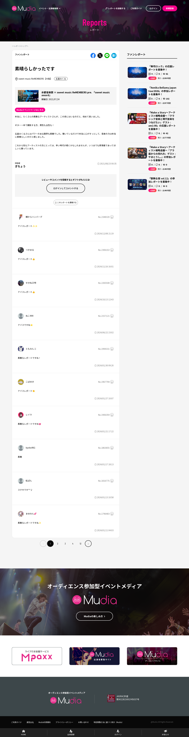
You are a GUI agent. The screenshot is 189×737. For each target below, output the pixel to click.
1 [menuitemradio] (50, 543)
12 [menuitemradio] (80, 543)
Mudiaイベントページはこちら (30, 109)
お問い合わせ (83, 722)
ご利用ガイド (136, 8)
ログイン (153, 8)
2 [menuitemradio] (57, 543)
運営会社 (30, 722)
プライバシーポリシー (64, 722)
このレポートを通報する (66, 202)
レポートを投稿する (115, 8)
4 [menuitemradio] (72, 543)
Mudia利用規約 (45, 722)
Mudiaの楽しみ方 (94, 616)
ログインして (65, 188)
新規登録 (170, 8)
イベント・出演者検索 (50, 8)
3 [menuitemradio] (65, 543)
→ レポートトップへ (20, 46)
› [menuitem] (88, 543)
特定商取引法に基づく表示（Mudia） (108, 722)
